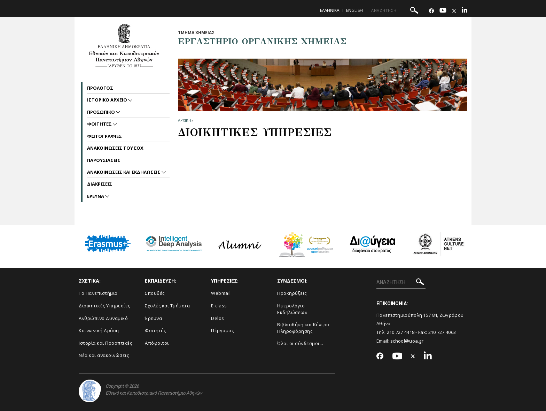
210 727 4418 (401, 332)
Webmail (221, 293)
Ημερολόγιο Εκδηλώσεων (292, 308)
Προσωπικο (101, 112)
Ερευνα (96, 196)
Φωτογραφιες (104, 136)
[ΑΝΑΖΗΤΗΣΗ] (395, 10)
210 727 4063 (442, 332)
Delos (217, 318)
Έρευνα (153, 318)
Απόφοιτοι (157, 343)
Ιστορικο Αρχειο (107, 100)
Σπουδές (155, 293)
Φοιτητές (155, 330)
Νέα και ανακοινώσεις (104, 355)
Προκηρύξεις (292, 293)
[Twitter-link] (454, 11)
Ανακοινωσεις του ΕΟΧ (115, 148)
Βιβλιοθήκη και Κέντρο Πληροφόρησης (303, 327)
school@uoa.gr (406, 341)
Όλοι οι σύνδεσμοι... (300, 343)
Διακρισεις (99, 184)
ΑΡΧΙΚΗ (184, 120)
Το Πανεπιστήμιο (98, 293)
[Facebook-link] (431, 11)
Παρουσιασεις (103, 160)
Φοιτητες (100, 124)
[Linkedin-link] (464, 11)
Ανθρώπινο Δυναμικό (103, 318)
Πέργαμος (222, 330)
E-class (219, 305)
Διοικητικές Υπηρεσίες (104, 305)
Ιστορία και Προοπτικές (105, 343)
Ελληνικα (330, 10)
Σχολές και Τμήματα (167, 305)
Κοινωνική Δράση (99, 330)
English (354, 10)
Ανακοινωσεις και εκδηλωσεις (124, 172)
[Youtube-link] (442, 11)
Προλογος (100, 88)
